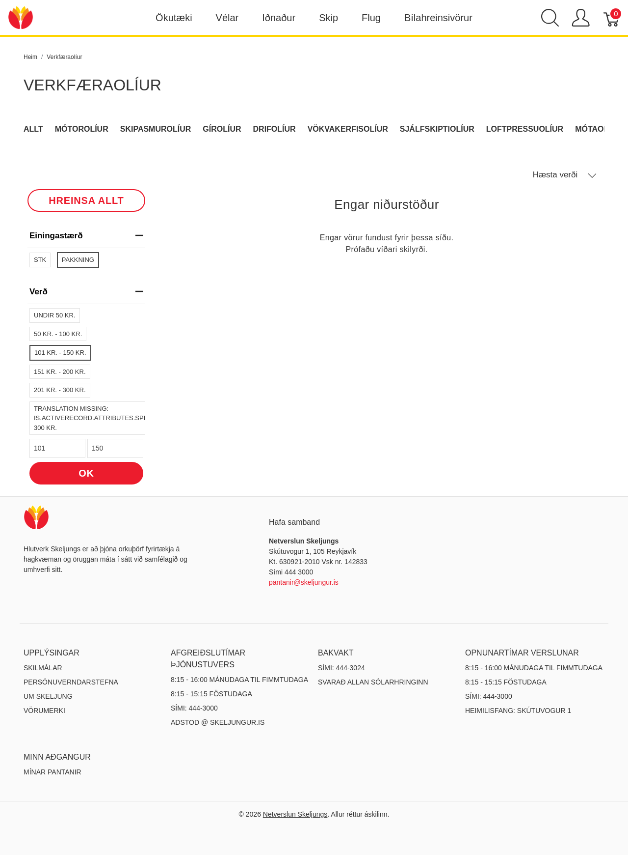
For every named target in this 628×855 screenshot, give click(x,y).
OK (86, 473)
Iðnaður (278, 17)
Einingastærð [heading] (86, 235)
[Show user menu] (581, 18)
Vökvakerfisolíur (348, 129)
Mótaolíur (598, 129)
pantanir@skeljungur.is (304, 582)
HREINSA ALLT (86, 200)
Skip (328, 17)
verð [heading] (86, 291)
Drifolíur (274, 129)
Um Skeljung (48, 696)
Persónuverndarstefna (71, 682)
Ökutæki (174, 17)
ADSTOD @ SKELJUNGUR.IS (217, 722)
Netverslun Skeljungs (295, 814)
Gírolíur (222, 129)
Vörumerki (44, 710)
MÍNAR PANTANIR (52, 772)
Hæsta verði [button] (565, 175)
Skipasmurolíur (155, 129)
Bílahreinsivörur (438, 17)
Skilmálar (43, 668)
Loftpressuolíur (524, 129)
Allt (33, 129)
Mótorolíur (81, 129)
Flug (371, 17)
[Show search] (550, 18)
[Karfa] (612, 18)
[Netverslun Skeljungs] (20, 17)
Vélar (227, 17)
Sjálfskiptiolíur (437, 129)
